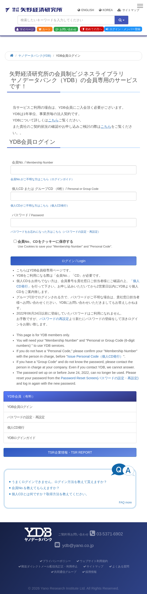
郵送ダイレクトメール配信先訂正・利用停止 (48, 566)
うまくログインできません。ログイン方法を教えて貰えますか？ (59, 482)
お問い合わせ (66, 29)
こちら (53, 120)
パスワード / (28, 215)
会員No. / (32, 162)
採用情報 (89, 572)
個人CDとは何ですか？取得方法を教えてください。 (50, 494)
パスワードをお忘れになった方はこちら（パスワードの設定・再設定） (56, 231)
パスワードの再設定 (54, 319)
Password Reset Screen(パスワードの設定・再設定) (100, 378)
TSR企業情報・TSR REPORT (70, 452)
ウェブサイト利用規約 (92, 561)
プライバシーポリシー (55, 561)
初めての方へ (92, 29)
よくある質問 (119, 566)
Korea (106, 10)
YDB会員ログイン (19, 407)
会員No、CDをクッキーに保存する (45, 241)
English (86, 10)
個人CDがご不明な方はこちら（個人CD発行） (40, 205)
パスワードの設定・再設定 (26, 417)
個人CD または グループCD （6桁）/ (55, 189)
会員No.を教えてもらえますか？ (36, 488)
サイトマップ (128, 10)
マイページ (25, 29)
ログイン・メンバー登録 (123, 29)
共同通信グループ (63, 572)
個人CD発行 (15, 427)
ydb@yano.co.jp (78, 545)
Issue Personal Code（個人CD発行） (95, 356)
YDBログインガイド (21, 438)
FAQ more (125, 502)
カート (44, 29)
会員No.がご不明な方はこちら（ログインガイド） (44, 179)
